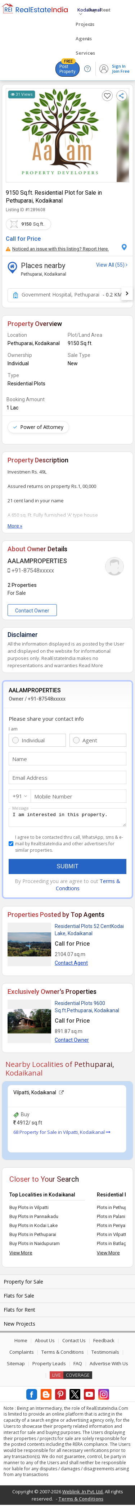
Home (20, 1342)
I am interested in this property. (67, 818)
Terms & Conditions (62, 1354)
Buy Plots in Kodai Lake (33, 1227)
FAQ (77, 1365)
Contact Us (74, 1342)
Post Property (67, 67)
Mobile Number (53, 796)
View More (20, 1255)
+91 (17, 796)
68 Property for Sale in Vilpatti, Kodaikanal (62, 1134)
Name (19, 759)
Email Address (30, 777)
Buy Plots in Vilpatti (29, 1209)
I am (13, 728)
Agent (89, 740)
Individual (33, 740)
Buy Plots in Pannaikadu (33, 1218)
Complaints (21, 1354)
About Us (45, 1342)
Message (20, 808)
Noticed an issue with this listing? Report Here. (57, 249)
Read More (91, 665)
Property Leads (49, 1365)
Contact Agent (71, 965)
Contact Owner (32, 611)
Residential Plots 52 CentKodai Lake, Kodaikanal (89, 932)
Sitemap (16, 1365)
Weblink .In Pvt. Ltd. (83, 1493)
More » (15, 525)
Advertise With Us (109, 1365)
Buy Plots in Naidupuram (34, 1245)
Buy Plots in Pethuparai (32, 1236)
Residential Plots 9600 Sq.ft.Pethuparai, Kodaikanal (87, 1009)
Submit (67, 868)
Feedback (103, 1342)
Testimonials (105, 1354)
